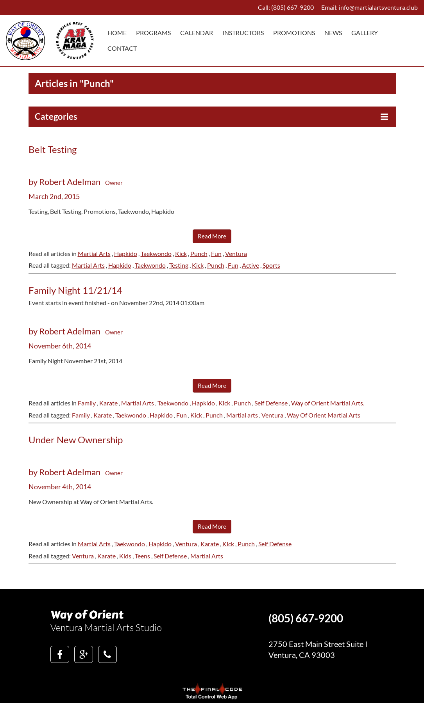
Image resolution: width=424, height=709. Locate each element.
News (333, 32)
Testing (178, 265)
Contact (122, 48)
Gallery (364, 32)
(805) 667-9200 (292, 7)
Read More (212, 236)
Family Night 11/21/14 (75, 290)
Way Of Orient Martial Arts (323, 415)
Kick (181, 253)
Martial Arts (94, 253)
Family (87, 403)
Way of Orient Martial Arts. (327, 403)
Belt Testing (53, 149)
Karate (108, 403)
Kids (125, 556)
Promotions (294, 32)
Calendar (196, 32)
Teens (142, 556)
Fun (216, 253)
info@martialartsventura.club (378, 7)
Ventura (236, 253)
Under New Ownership (76, 439)
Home (117, 32)
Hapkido (125, 253)
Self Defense (271, 403)
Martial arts (242, 415)
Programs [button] (153, 32)
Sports (271, 265)
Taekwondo (156, 253)
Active (250, 265)
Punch (199, 253)
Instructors (243, 32)
